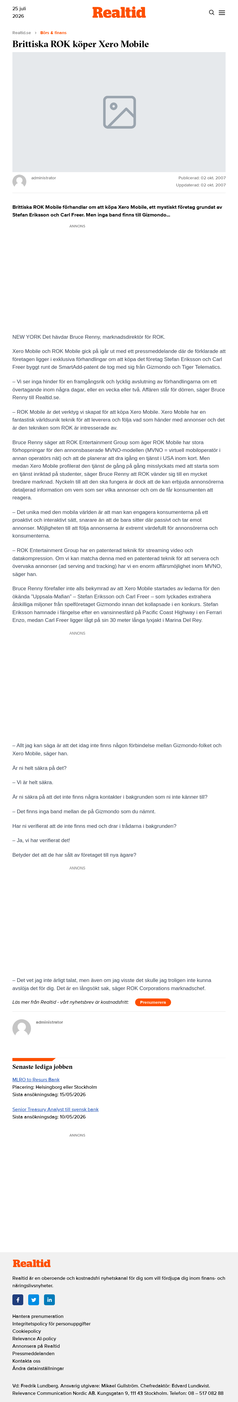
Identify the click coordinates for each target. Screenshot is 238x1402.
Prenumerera (153, 1002)
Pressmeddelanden (33, 1354)
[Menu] (222, 12)
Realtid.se (21, 32)
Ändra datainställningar (38, 1368)
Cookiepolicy (26, 1331)
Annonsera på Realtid (36, 1346)
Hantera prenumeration (38, 1316)
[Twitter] (33, 1299)
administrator (49, 1022)
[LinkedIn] (49, 1299)
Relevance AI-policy (34, 1339)
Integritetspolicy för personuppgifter (51, 1324)
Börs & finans (53, 32)
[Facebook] (17, 1299)
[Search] (211, 12)
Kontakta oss (26, 1361)
